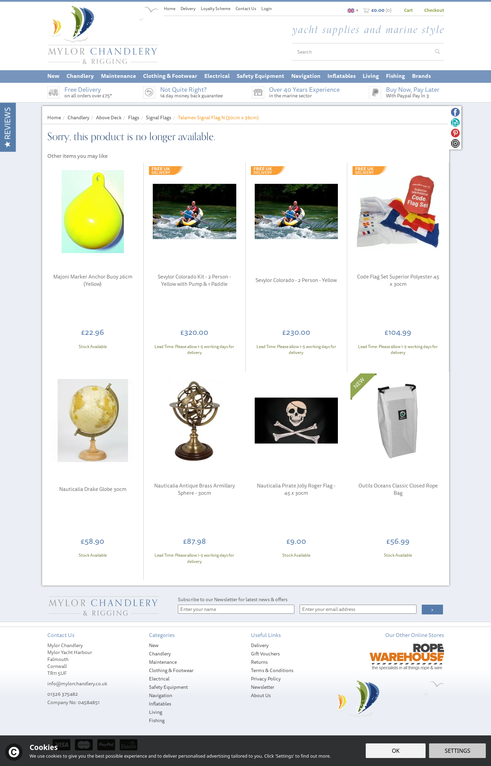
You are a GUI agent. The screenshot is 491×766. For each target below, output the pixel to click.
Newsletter (262, 687)
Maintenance (163, 662)
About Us (261, 695)
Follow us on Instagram (455, 143)
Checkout (434, 10)
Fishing (157, 720)
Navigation (160, 695)
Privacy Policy (266, 678)
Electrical (159, 678)
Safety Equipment (168, 687)
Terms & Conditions (272, 670)
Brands (421, 75)
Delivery (260, 645)
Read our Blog (455, 122)
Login (266, 8)
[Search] (361, 52)
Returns (259, 662)
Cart (408, 10)
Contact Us (246, 8)
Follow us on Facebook (455, 112)
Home (169, 8)
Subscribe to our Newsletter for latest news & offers (232, 599)
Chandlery (160, 653)
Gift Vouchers (265, 653)
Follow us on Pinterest (455, 133)
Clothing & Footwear (171, 670)
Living (155, 712)
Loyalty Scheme (215, 8)
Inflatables (160, 703)
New (154, 645)
